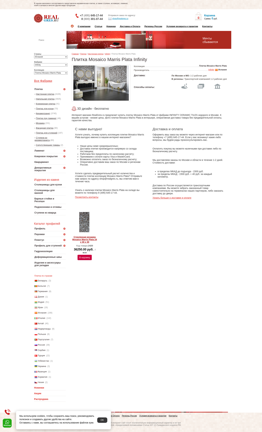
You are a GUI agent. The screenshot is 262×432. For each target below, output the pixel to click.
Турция (41, 355)
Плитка (83, 54)
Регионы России (153, 26)
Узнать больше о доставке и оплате (172, 197)
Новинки (111, 26)
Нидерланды (44, 329)
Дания (41, 296)
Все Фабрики (43, 81)
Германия (42, 291)
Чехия (41, 382)
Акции (37, 393)
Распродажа (41, 399)
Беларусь (42, 280)
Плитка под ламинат (46, 118)
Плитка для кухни (45, 108)
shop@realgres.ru (118, 18)
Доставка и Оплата (130, 26)
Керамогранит (43, 113)
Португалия (43, 339)
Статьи (98, 26)
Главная (75, 54)
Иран (40, 307)
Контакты (207, 26)
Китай (41, 323)
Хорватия (42, 377)
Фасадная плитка (44, 128)
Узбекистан (43, 361)
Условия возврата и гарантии (182, 26)
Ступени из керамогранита (42, 138)
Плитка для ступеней (46, 133)
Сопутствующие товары (48, 145)
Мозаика (40, 123)
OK (102, 420)
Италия (41, 318)
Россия (41, 345)
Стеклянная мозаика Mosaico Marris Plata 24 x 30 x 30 (84, 239)
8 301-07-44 (92, 19)
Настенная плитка (53, 45)
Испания (42, 312)
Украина (42, 366)
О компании (84, 26)
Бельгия (42, 286)
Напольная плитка (45, 99)
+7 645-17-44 (91, 15)
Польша (42, 334)
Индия (41, 302)
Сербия (41, 350)
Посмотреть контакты (86, 197)
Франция (42, 371)
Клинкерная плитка (45, 103)
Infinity (107, 54)
